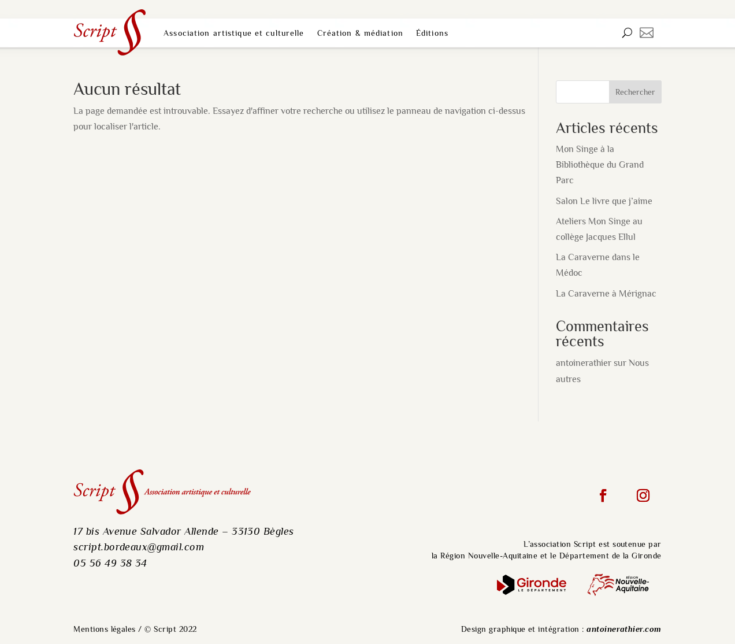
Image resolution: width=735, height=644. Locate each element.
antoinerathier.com (624, 629)
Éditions (432, 33)
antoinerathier (583, 363)
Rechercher (635, 92)
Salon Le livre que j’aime (604, 201)
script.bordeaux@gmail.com (138, 547)
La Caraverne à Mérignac (606, 293)
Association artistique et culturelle (234, 33)
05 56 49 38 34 (110, 563)
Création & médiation (360, 33)
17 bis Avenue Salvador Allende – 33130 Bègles (183, 531)
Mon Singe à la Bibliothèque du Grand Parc (600, 165)
